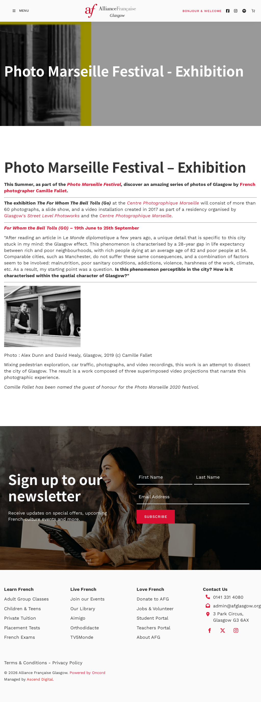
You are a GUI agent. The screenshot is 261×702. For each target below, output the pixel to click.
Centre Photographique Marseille (163, 203)
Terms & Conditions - (28, 662)
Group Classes (33, 599)
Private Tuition (20, 618)
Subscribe (155, 517)
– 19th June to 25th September (104, 228)
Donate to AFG (153, 599)
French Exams (19, 637)
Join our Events (87, 599)
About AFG (148, 637)
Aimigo (77, 618)
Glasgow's (42, 215)
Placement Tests (22, 627)
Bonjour (212, 11)
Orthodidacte (84, 627)
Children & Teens (22, 608)
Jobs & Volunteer (155, 608)
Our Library (82, 608)
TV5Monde (81, 637)
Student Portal (152, 618)
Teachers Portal (153, 627)
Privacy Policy (67, 662)
